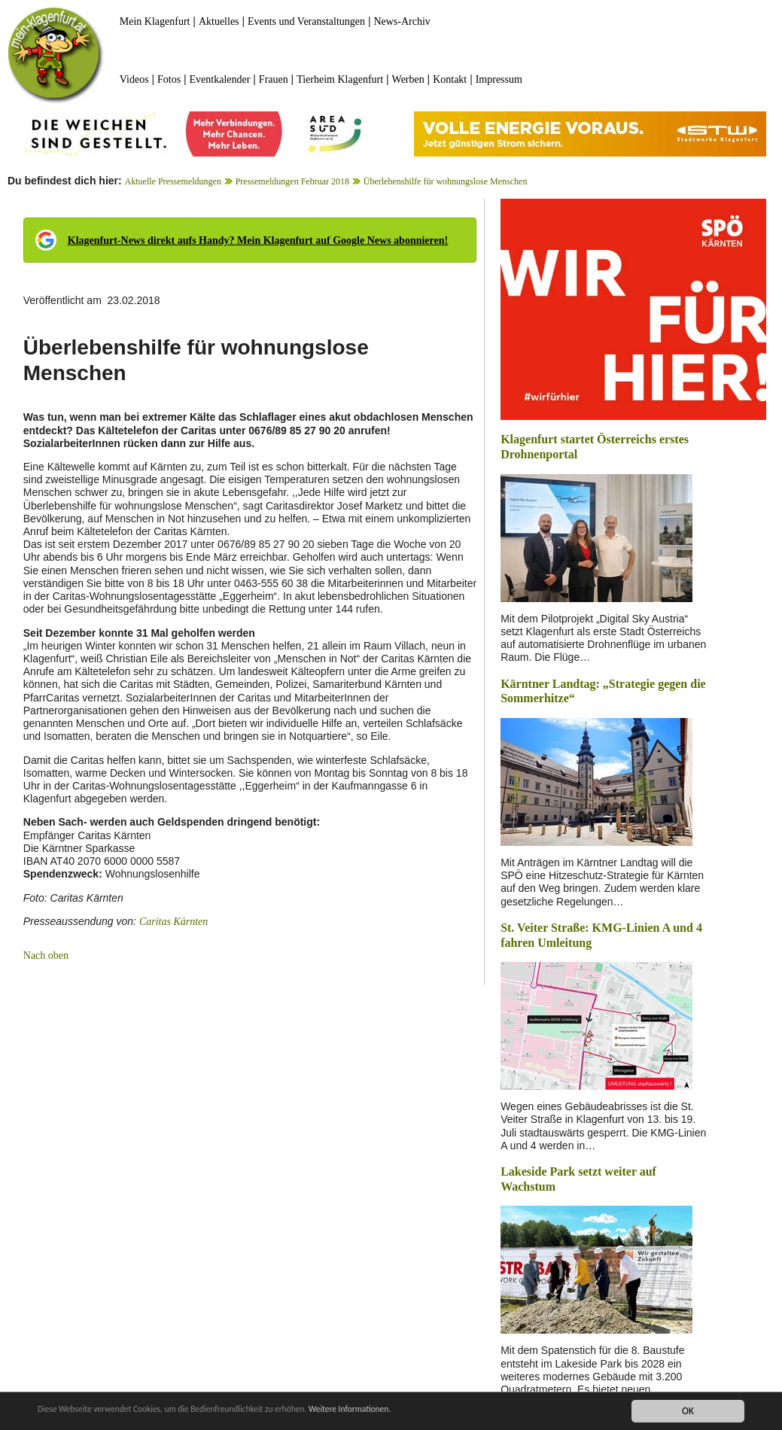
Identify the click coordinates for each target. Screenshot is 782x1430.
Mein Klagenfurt (155, 21)
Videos (134, 79)
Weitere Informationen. (409, 1410)
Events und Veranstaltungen (306, 21)
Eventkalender (220, 79)
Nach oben (45, 955)
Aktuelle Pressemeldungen (173, 181)
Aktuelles (219, 21)
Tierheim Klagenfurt (340, 79)
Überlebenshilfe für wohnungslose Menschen (446, 181)
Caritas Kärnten (173, 921)
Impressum (499, 79)
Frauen (273, 79)
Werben (408, 79)
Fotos (169, 79)
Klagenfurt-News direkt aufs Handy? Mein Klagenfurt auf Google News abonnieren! (258, 240)
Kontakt (450, 79)
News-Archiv (401, 21)
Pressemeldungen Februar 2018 (292, 181)
